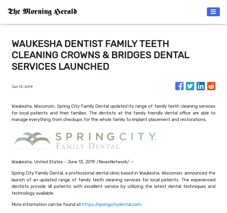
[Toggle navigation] (213, 11)
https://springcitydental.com (111, 204)
